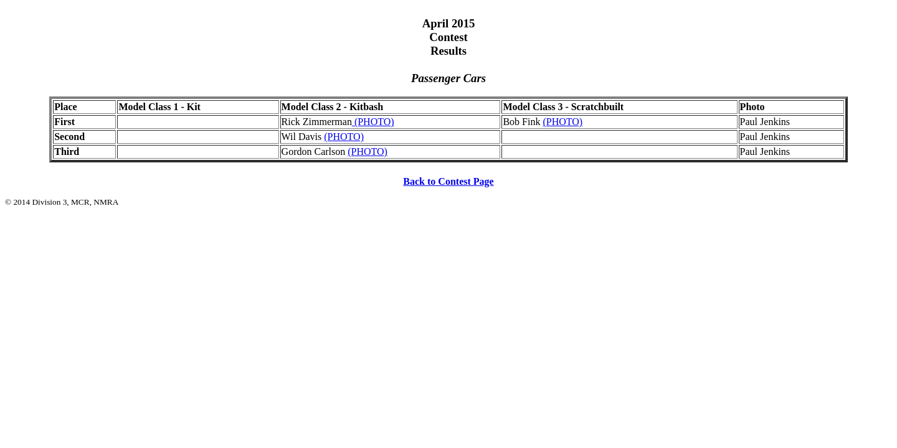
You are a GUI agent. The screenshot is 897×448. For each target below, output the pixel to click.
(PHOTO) (373, 121)
